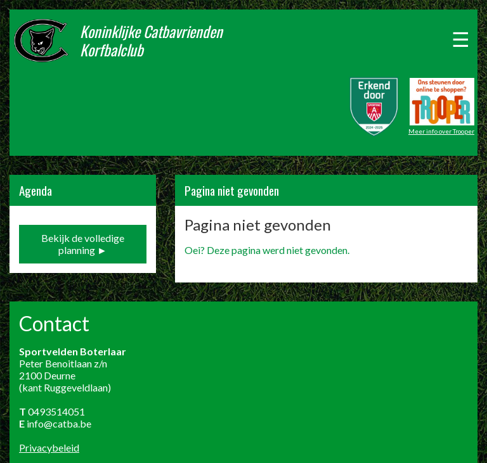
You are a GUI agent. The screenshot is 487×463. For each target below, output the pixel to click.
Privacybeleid (49, 447)
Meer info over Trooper (441, 131)
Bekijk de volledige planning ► (82, 244)
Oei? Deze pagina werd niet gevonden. (267, 250)
